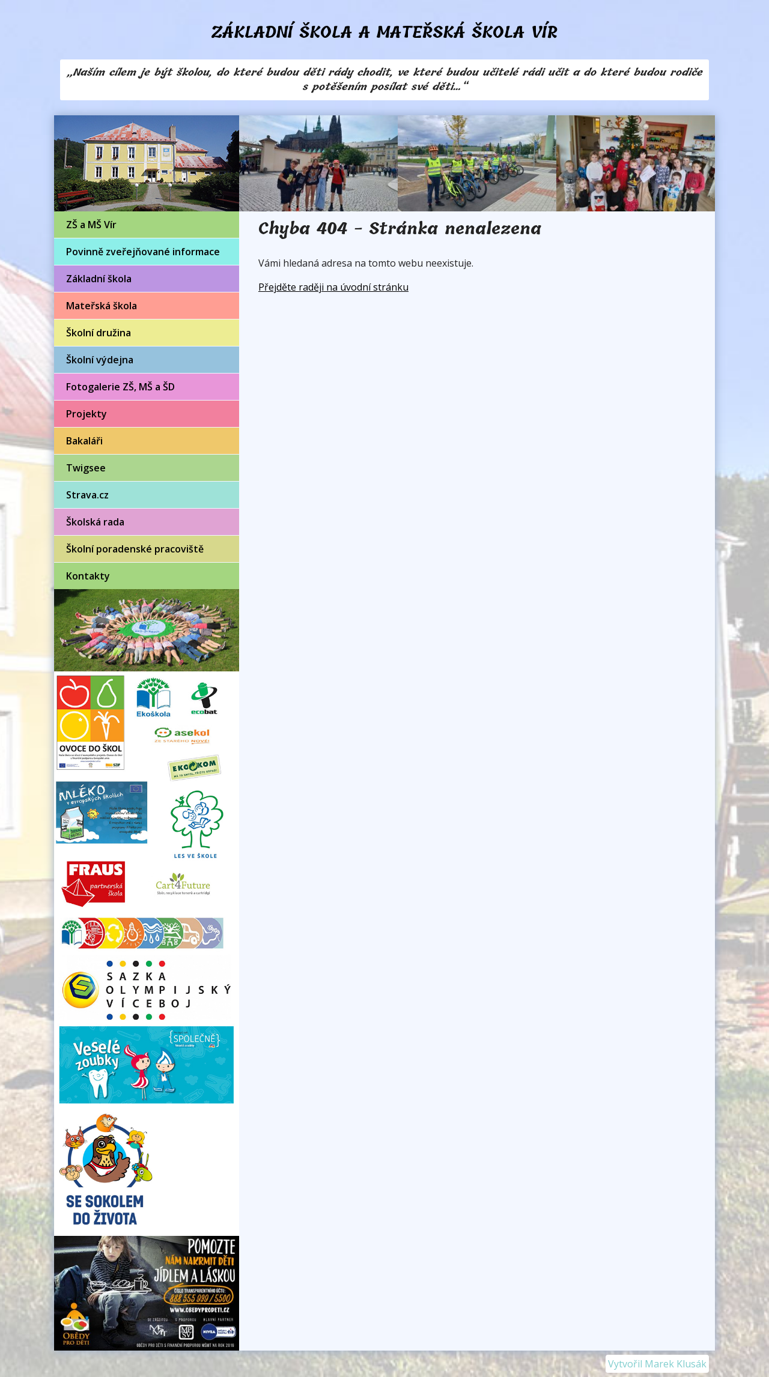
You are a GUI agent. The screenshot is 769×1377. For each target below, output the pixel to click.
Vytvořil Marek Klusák (657, 1363)
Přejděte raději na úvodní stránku (333, 287)
